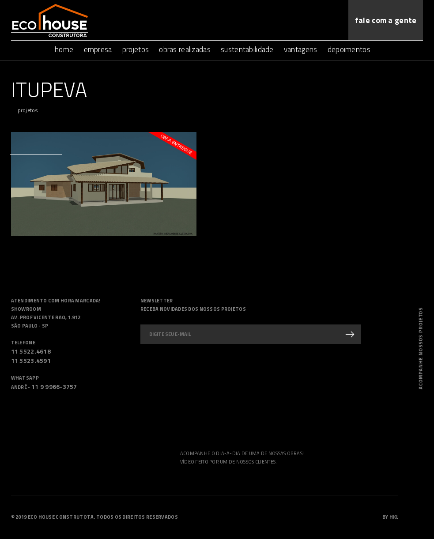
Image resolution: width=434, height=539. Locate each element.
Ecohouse (49, 20)
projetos (135, 49)
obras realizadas (184, 49)
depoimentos (349, 49)
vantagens (300, 49)
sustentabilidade (247, 49)
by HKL (390, 516)
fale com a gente (385, 20)
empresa (98, 49)
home (64, 49)
